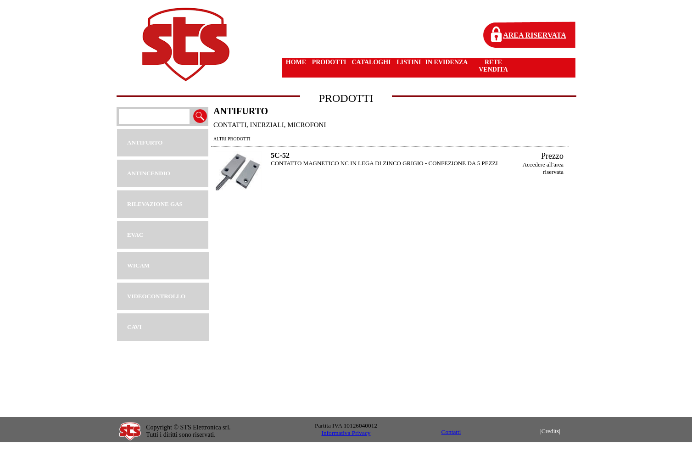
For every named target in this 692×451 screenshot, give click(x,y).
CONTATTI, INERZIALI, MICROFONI (269, 124)
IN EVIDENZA (446, 62)
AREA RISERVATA (534, 35)
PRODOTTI (329, 62)
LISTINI (409, 62)
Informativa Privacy (346, 432)
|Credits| (550, 431)
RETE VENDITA (493, 66)
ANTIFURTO (240, 111)
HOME (296, 62)
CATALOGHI (371, 62)
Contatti (451, 432)
